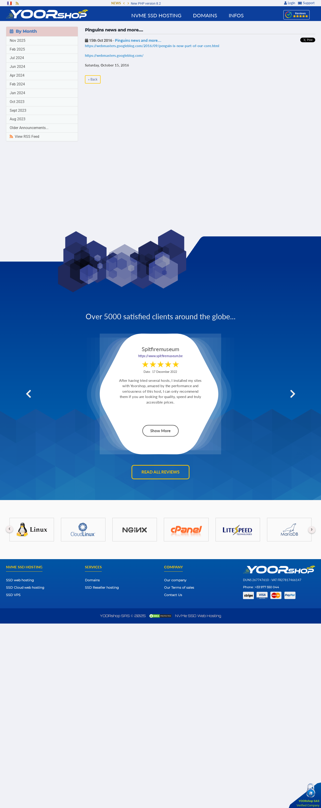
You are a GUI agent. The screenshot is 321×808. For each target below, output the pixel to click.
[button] (124, 3)
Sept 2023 (18, 110)
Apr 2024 (17, 75)
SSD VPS (13, 595)
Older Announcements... (29, 128)
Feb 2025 (17, 49)
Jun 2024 (17, 66)
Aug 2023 (17, 119)
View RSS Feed (24, 136)
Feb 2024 (17, 84)
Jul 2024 (17, 58)
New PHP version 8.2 (146, 3)
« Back (92, 79)
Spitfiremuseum (160, 344)
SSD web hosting (20, 580)
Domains (92, 580)
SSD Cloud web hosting (25, 587)
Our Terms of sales (179, 587)
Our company (175, 580)
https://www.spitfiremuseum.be (160, 351)
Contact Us (173, 595)
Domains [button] (205, 15)
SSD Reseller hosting (102, 587)
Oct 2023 (17, 101)
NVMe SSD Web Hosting (198, 616)
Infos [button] (236, 15)
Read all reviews (160, 471)
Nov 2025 (17, 40)
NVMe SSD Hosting (156, 15)
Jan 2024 (17, 93)
